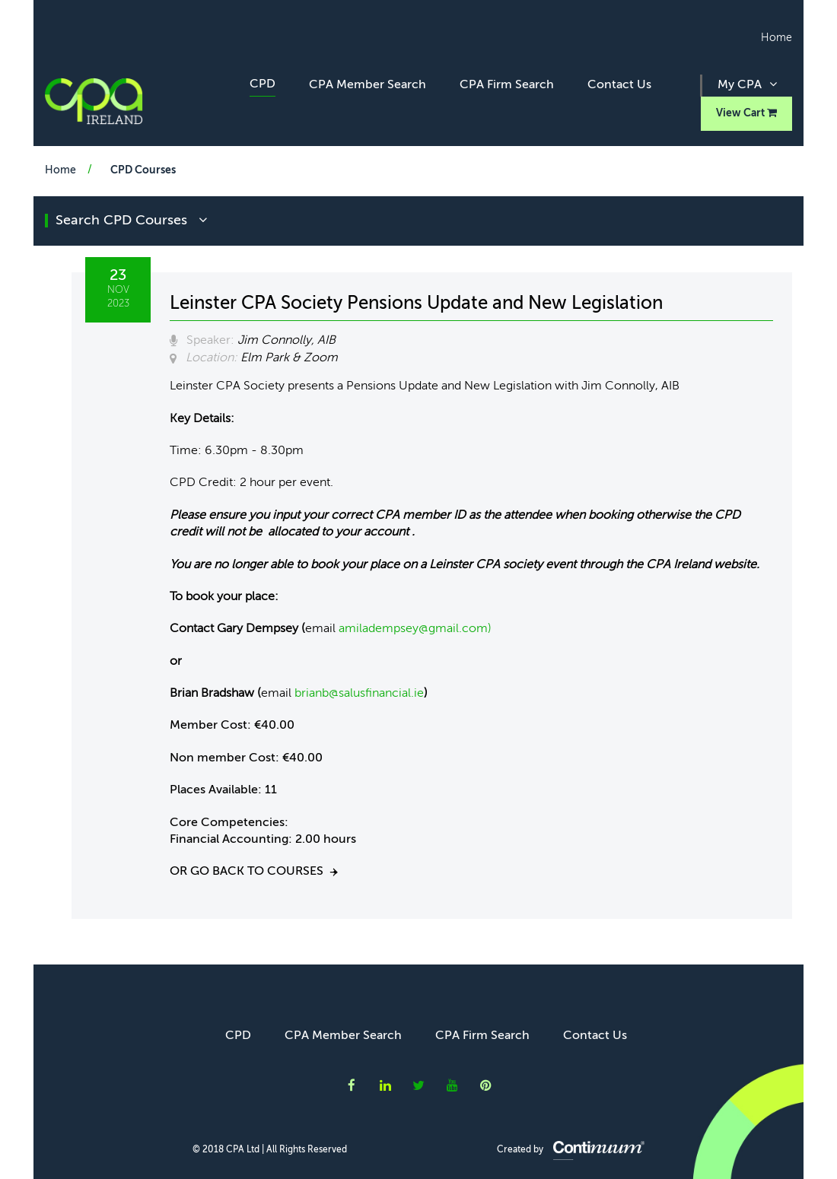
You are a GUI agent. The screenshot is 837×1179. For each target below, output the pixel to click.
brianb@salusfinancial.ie (359, 694)
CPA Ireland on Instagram (486, 1085)
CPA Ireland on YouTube (452, 1085)
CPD (262, 84)
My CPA (747, 84)
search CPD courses (131, 220)
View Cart (746, 113)
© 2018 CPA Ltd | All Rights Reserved (270, 1150)
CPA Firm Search (507, 85)
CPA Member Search (367, 85)
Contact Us (619, 85)
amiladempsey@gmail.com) (415, 629)
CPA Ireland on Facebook (351, 1085)
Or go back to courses (246, 872)
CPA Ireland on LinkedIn (385, 1085)
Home (776, 38)
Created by (570, 1150)
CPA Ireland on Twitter (418, 1085)
